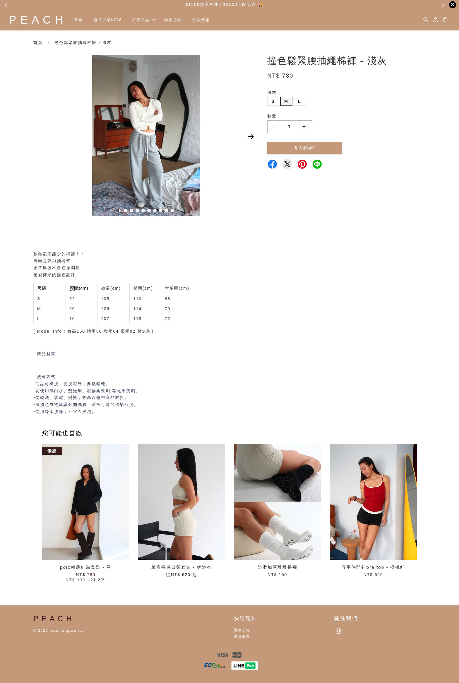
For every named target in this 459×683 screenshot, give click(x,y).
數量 (272, 116)
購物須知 (173, 20)
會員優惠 (201, 20)
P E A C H (36, 19)
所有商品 (143, 20)
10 (172, 210)
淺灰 (272, 92)
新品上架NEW (107, 20)
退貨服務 (242, 637)
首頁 (78, 20)
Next (250, 136)
